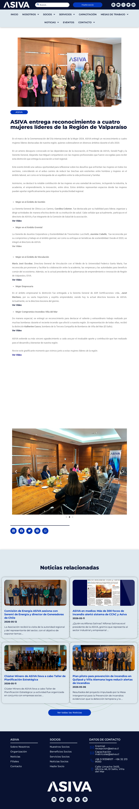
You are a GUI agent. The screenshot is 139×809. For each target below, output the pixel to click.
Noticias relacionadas (69, 567)
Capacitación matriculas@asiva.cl (107, 753)
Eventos (68, 22)
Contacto (86, 22)
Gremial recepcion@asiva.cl (107, 747)
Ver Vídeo (17, 355)
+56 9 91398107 (104, 759)
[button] (16, 471)
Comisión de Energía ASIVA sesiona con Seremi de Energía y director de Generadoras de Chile (34, 614)
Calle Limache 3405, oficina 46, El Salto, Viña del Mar (109, 769)
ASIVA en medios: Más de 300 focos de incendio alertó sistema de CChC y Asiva (100, 612)
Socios (49, 14)
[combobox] (52, 5)
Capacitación (88, 14)
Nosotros (30, 14)
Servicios (67, 14)
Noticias (51, 22)
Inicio (14, 14)
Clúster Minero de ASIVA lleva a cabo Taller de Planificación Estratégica (35, 677)
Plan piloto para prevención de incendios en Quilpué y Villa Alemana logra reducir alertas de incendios (103, 679)
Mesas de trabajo (114, 14)
